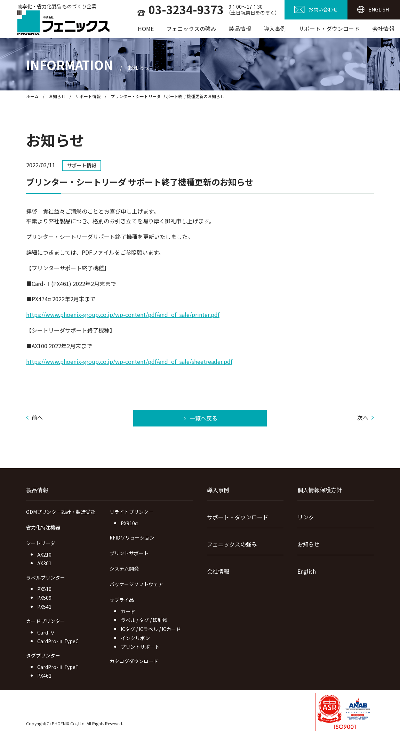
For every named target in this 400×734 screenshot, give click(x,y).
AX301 (44, 563)
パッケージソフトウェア (136, 584)
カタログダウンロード (134, 660)
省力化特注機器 (43, 527)
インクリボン (135, 638)
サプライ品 (122, 599)
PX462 (44, 675)
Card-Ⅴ (46, 632)
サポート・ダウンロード (329, 28)
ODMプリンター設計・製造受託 (60, 511)
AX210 (44, 554)
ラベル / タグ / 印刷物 (144, 619)
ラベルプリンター (45, 577)
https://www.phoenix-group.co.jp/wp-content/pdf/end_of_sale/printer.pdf (122, 314)
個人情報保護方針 (319, 490)
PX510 (44, 588)
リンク (305, 517)
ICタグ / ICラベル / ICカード (151, 628)
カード (128, 611)
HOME (146, 28)
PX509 (44, 597)
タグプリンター (43, 655)
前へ (37, 417)
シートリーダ (40, 543)
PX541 (44, 606)
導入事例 (275, 28)
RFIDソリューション (132, 537)
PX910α (129, 523)
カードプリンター (45, 620)
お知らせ (57, 96)
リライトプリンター (131, 511)
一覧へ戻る (203, 418)
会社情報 (383, 28)
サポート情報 (88, 96)
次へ (362, 417)
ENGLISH (378, 9)
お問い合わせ (323, 9)
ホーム (32, 96)
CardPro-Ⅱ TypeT (58, 666)
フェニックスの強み (191, 28)
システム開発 (124, 568)
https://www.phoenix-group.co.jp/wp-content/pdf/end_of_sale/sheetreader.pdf (129, 361)
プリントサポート (129, 553)
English (306, 571)
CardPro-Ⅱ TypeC (58, 641)
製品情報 (240, 28)
